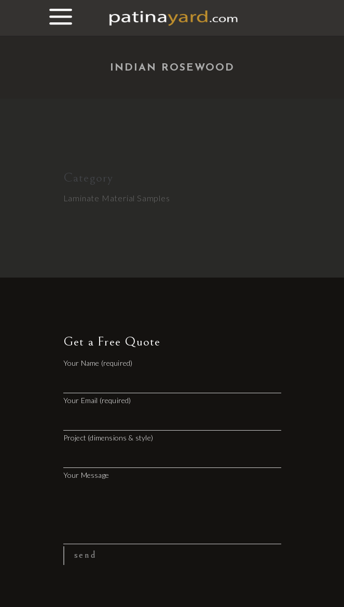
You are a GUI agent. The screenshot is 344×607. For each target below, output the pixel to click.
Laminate (81, 198)
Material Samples (136, 198)
